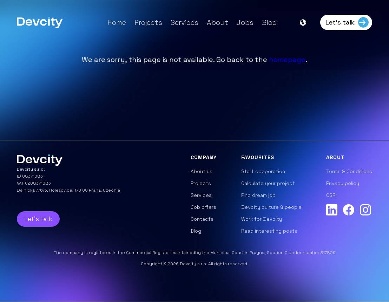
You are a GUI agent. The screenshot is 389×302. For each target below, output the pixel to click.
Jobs (245, 22)
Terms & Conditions (349, 171)
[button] (306, 22)
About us (201, 171)
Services (184, 22)
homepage (287, 59)
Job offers (203, 207)
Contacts (202, 219)
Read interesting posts (269, 231)
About (217, 22)
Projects (148, 22)
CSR (331, 195)
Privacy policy (342, 183)
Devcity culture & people (271, 207)
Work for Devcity (261, 219)
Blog (269, 22)
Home (116, 22)
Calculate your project (268, 183)
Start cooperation (263, 171)
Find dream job (258, 195)
